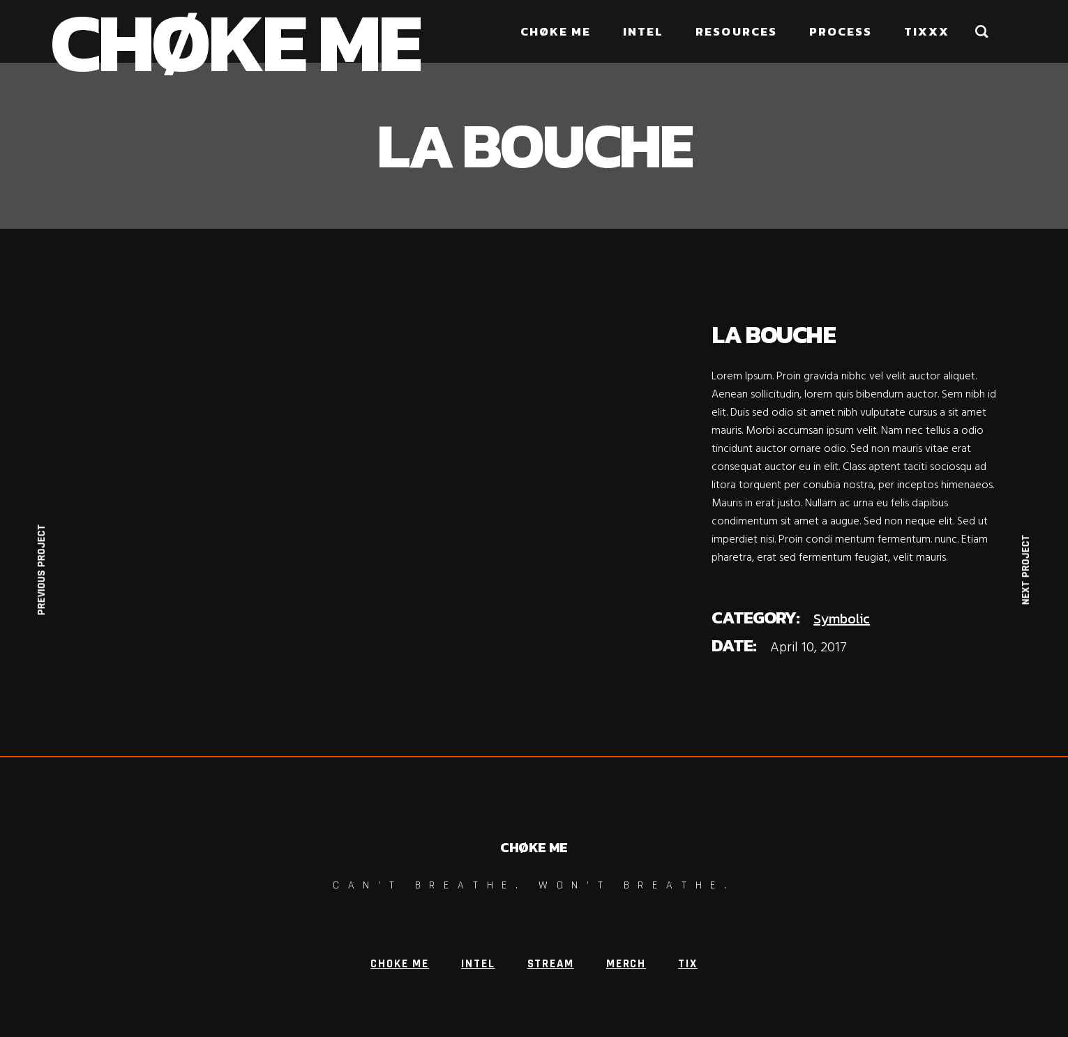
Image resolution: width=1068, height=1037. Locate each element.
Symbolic (841, 619)
